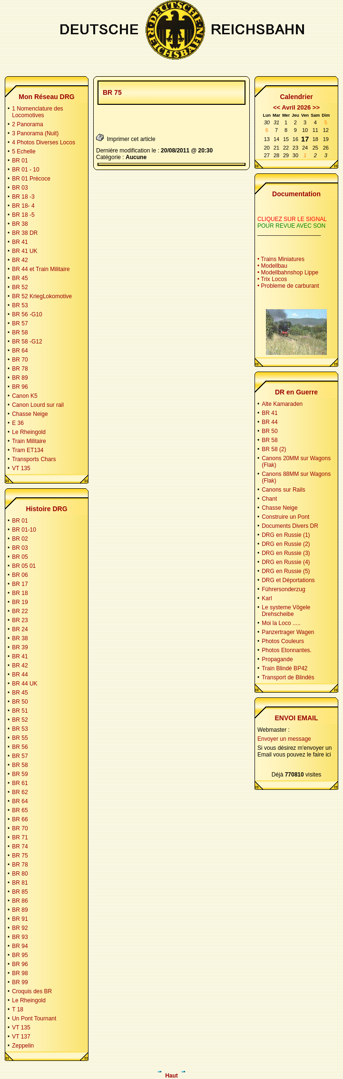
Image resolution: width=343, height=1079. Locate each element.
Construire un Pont (285, 517)
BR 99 (20, 982)
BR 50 (20, 701)
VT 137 (21, 1036)
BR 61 (20, 783)
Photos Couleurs (283, 641)
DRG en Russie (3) (286, 553)
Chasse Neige (30, 414)
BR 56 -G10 (27, 314)
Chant (269, 498)
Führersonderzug (283, 589)
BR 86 (20, 900)
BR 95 (20, 955)
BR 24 (20, 629)
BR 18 (20, 593)
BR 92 (20, 928)
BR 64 (20, 350)
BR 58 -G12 (27, 341)
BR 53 (20, 305)
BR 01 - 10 (25, 169)
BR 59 (20, 774)
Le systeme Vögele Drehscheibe (286, 610)
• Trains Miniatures (280, 259)
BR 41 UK (24, 251)
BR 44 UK (24, 683)
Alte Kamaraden (282, 404)
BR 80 (20, 873)
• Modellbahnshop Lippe (287, 272)
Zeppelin (23, 1045)
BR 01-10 (24, 529)
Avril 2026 (296, 107)
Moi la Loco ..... (281, 623)
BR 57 (20, 323)
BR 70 (20, 359)
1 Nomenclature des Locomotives (37, 112)
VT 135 (21, 468)
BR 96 (20, 386)
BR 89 (20, 377)
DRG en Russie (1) (286, 535)
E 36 (18, 423)
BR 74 (20, 846)
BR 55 (20, 738)
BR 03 (20, 187)
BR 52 (20, 287)
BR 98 (20, 973)
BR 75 (20, 855)
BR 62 (20, 792)
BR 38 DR (25, 233)
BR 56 (20, 747)
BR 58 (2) (274, 449)
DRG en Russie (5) (286, 571)
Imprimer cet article (126, 137)
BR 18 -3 (23, 196)
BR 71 (20, 837)
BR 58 (20, 332)
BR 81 (20, 882)
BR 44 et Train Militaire (40, 269)
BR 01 (20, 160)
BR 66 (20, 819)
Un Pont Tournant (34, 1018)
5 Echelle (23, 151)
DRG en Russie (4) (286, 562)
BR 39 (20, 647)
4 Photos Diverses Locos (43, 142)
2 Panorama (27, 124)
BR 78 (20, 368)
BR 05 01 (24, 566)
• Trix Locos (272, 279)
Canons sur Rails (283, 489)
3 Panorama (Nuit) (35, 133)
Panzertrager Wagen (288, 632)
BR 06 (20, 575)
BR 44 (20, 674)
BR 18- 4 (23, 205)
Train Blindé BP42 (284, 668)
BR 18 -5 (23, 215)
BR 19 (20, 602)
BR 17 (20, 584)
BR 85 (20, 891)
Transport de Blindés (288, 677)
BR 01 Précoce (31, 178)
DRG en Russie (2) (286, 544)
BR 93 (20, 937)
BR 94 (20, 946)
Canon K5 (24, 396)
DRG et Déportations (288, 580)
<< (276, 107)
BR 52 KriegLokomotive (42, 296)
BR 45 (20, 278)
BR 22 (20, 611)
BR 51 (20, 710)
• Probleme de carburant (288, 285)
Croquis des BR (32, 991)
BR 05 (20, 557)
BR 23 (20, 620)
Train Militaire (29, 441)
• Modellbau (272, 265)
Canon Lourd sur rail (38, 405)
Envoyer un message (284, 739)
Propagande (277, 659)
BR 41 (20, 242)
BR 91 (20, 919)
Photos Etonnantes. (287, 650)
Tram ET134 (27, 450)
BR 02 (20, 538)
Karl (267, 598)
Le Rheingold (29, 432)
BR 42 (20, 260)
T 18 (17, 1009)
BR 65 (20, 810)
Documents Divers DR (290, 526)
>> (316, 107)
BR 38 (20, 224)
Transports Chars (34, 459)
